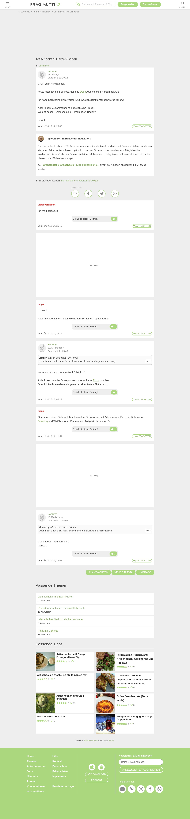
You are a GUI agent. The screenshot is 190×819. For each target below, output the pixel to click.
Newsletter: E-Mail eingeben (135, 755)
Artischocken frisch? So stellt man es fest (62, 675)
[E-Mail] (75, 193)
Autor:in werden (36, 766)
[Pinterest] (132, 789)
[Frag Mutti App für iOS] (92, 768)
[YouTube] (122, 789)
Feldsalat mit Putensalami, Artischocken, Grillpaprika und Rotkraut (135, 658)
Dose (83, 91)
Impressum (59, 776)
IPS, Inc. (111, 740)
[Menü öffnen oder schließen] (7, 4)
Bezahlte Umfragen (63, 786)
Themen (32, 761)
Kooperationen (36, 786)
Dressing (43, 421)
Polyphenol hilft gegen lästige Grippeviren (134, 718)
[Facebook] (88, 193)
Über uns (32, 776)
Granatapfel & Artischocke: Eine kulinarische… (71, 165)
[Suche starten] (79, 4)
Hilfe (55, 756)
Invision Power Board (91, 740)
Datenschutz (59, 766)
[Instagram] (141, 789)
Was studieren (35, 791)
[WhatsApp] (115, 193)
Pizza (96, 380)
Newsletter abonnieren (141, 769)
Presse (31, 781)
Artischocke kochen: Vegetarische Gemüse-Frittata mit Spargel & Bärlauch (134, 679)
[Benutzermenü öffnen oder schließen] (182, 4)
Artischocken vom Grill (51, 716)
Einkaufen (44, 65)
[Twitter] (102, 193)
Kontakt (57, 761)
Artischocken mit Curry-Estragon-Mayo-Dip (70, 656)
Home (30, 756)
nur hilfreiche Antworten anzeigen (79, 180)
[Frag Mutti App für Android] (101, 768)
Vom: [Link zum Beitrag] (40, 126)
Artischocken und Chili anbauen (70, 697)
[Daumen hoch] (114, 219)
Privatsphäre (60, 771)
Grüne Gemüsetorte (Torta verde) (132, 698)
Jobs (30, 771)
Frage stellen (128, 4)
